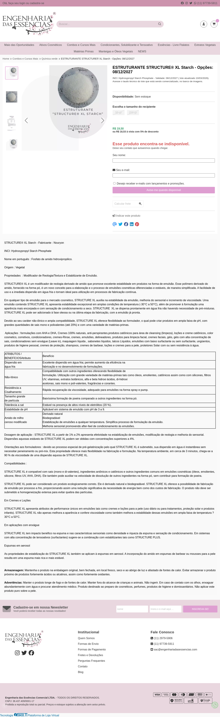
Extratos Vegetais (205, 44)
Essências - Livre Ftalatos (173, 44)
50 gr (118, 112)
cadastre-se (37, 3)
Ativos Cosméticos (50, 44)
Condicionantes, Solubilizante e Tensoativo (127, 44)
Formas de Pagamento (92, 649)
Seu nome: (119, 155)
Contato (83, 666)
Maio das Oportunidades (19, 44)
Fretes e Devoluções (90, 655)
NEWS (142, 51)
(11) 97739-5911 (205, 3)
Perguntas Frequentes (91, 660)
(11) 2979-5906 (162, 638)
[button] (26, 120)
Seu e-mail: (121, 170)
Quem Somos (86, 638)
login (23, 3)
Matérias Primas (84, 51)
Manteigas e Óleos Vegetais (116, 51)
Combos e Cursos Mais (81, 44)
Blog (80, 672)
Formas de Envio (88, 643)
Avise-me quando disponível (163, 190)
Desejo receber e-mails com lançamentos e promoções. (151, 183)
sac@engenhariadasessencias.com (174, 649)
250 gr (133, 112)
